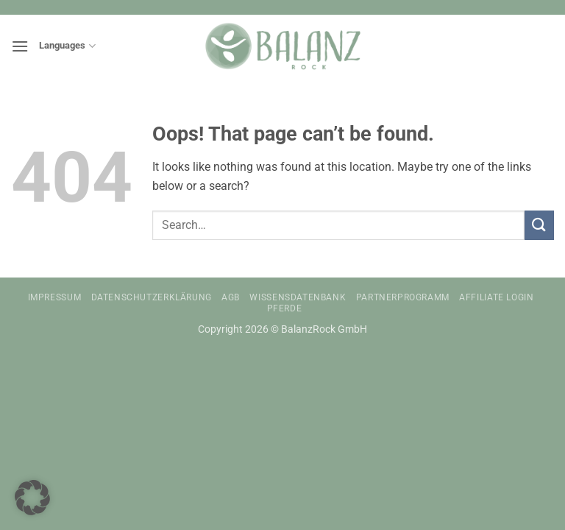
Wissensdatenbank (297, 297)
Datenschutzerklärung (151, 297)
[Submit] (539, 225)
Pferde (284, 308)
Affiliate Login (496, 297)
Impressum (55, 297)
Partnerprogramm (402, 297)
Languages (67, 46)
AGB (230, 297)
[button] (20, 46)
